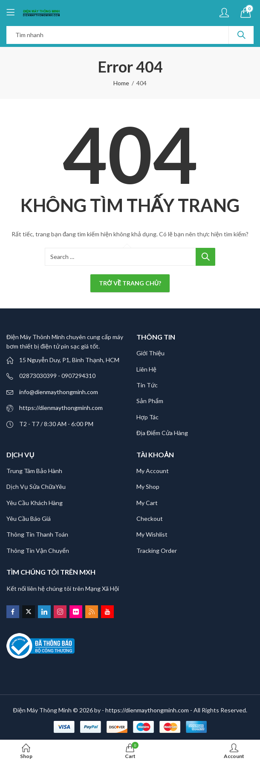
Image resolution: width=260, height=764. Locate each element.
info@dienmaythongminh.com (58, 391)
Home (121, 83)
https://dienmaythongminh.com (61, 407)
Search (241, 35)
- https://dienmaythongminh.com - (148, 710)
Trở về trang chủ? (130, 283)
